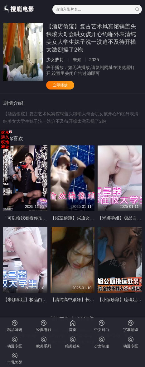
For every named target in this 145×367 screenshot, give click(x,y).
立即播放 (60, 85)
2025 (94, 59)
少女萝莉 (55, 59)
